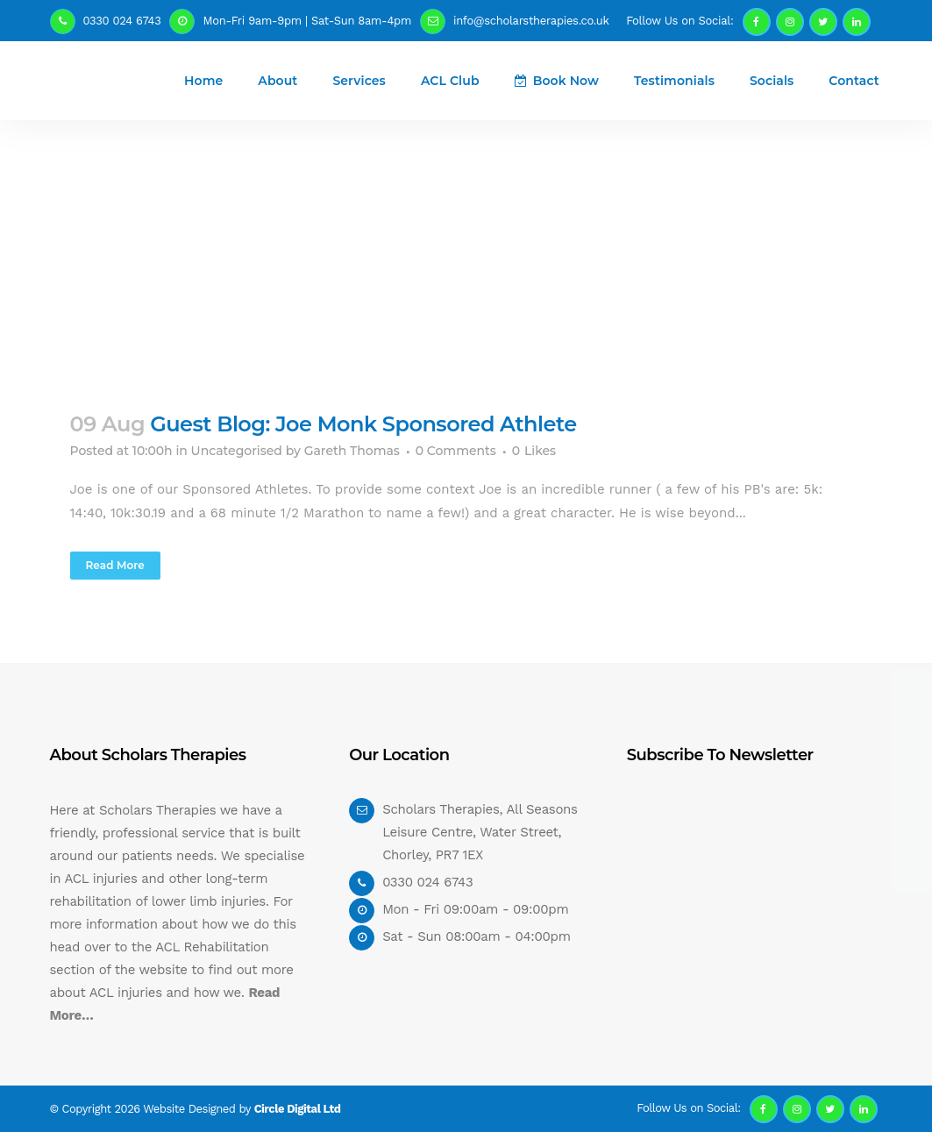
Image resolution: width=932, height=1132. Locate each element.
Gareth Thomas (352, 451)
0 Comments (456, 451)
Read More (115, 565)
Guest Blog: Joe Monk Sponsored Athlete (363, 424)
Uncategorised (236, 451)
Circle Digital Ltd (297, 1108)
